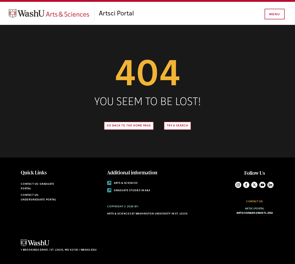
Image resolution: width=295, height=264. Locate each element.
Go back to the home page (129, 125)
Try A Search (177, 125)
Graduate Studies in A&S (128, 190)
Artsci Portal (116, 14)
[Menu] (274, 14)
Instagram (238, 185)
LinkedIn (270, 185)
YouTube (262, 185)
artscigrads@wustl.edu (254, 213)
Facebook (246, 185)
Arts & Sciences (122, 183)
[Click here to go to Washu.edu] (35, 245)
